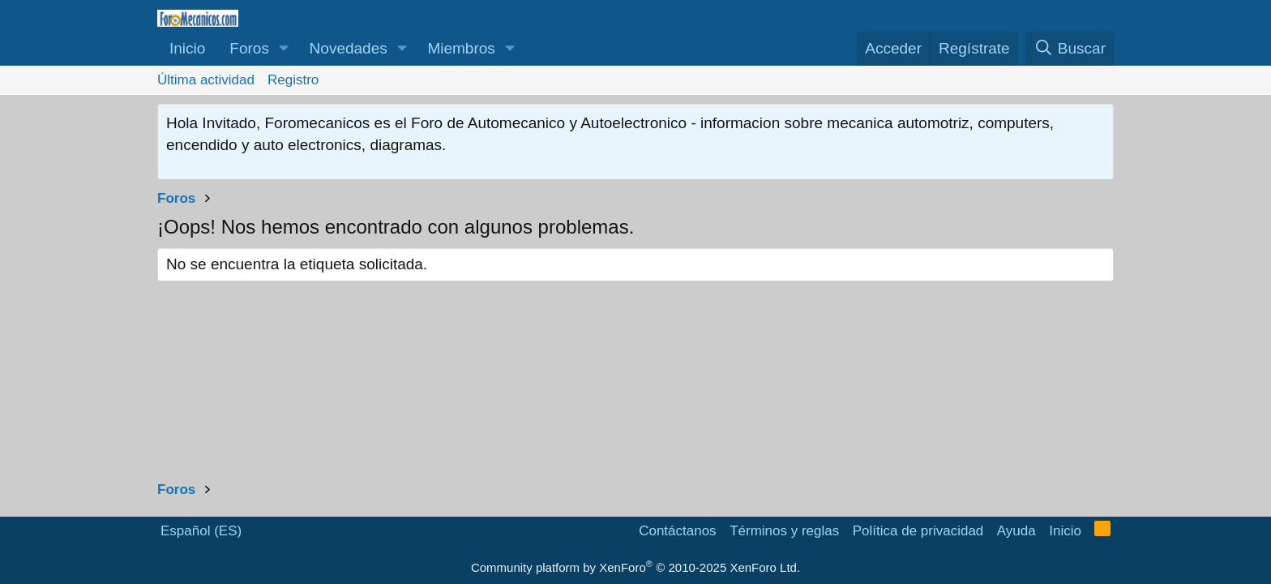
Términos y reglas (784, 531)
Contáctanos (677, 531)
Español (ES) (201, 531)
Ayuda (1016, 531)
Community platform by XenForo (635, 567)
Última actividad (206, 80)
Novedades (348, 48)
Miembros (460, 48)
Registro (293, 80)
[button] (284, 49)
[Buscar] (1069, 49)
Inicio (187, 48)
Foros (249, 48)
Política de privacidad (918, 531)
